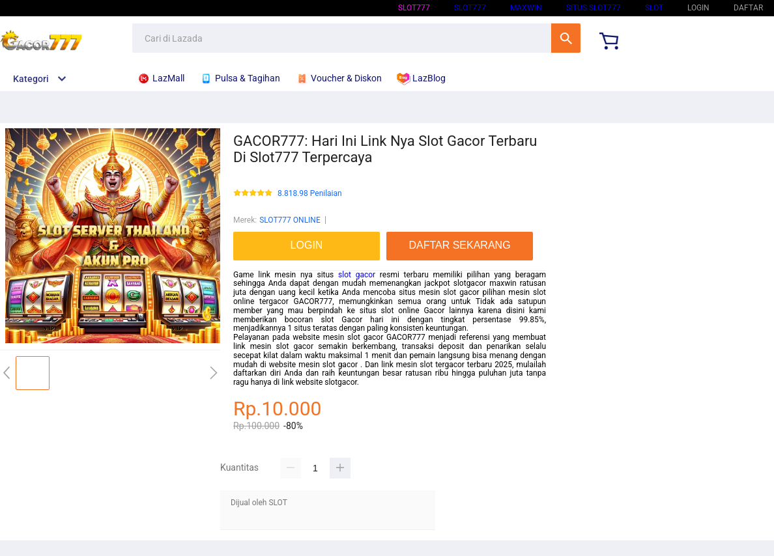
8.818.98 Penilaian (310, 193)
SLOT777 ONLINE (290, 220)
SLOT (654, 7)
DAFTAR (748, 7)
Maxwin (526, 7)
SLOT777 (414, 7)
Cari (565, 38)
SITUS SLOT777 (593, 7)
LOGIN (698, 7)
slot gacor (356, 274)
